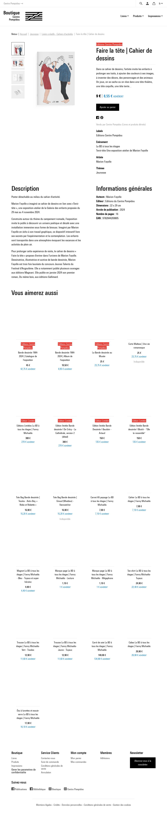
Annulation (46, 772)
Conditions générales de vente (52, 767)
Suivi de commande (50, 761)
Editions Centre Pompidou (109, 135)
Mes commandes (78, 761)
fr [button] (160, 3)
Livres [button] (124, 16)
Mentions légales (44, 804)
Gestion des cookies (122, 804)
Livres (14, 758)
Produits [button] (137, 16)
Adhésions (105, 758)
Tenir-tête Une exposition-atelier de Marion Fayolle (122, 150)
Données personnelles (72, 804)
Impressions (16, 765)
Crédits (57, 804)
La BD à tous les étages (108, 146)
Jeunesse (101, 172)
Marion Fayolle (103, 161)
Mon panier (76, 758)
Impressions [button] (154, 16)
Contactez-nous (48, 758)
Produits (15, 761)
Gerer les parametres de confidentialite (23, 771)
